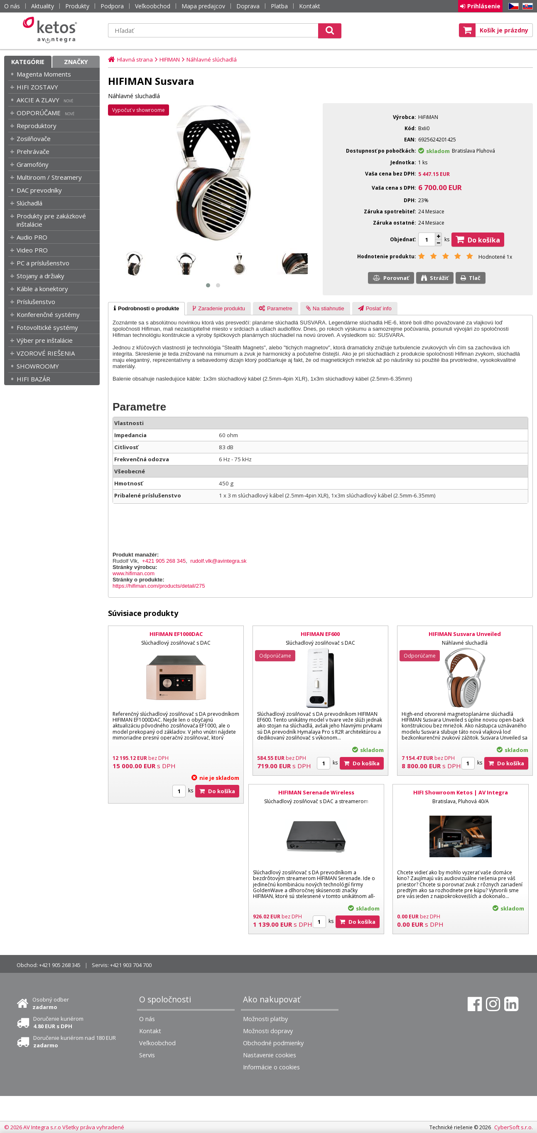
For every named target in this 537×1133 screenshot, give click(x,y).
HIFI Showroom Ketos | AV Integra (460, 792)
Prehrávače (33, 151)
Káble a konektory (42, 288)
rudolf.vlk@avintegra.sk (218, 561)
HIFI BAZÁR (33, 379)
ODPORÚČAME (39, 113)
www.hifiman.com (133, 573)
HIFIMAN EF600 (320, 634)
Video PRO (32, 250)
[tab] (146, 308)
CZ (512, 6)
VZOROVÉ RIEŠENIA (46, 353)
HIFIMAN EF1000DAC (176, 634)
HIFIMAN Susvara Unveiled (465, 634)
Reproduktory (36, 125)
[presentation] (146, 308)
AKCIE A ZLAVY (38, 100)
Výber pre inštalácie (45, 340)
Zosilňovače (34, 138)
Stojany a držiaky (40, 276)
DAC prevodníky (39, 190)
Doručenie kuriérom (58, 1022)
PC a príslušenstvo (43, 263)
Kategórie (27, 62)
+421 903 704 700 (131, 965)
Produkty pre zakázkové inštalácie (51, 220)
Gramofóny (33, 164)
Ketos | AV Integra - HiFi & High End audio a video (52, 30)
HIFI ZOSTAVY (37, 87)
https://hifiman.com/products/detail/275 (159, 586)
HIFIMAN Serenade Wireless (316, 792)
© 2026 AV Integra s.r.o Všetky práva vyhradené (64, 1127)
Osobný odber (50, 1003)
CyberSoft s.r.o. (513, 1127)
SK (526, 6)
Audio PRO (32, 237)
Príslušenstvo (36, 301)
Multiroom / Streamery (49, 177)
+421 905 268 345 (164, 561)
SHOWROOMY (38, 366)
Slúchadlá (29, 203)
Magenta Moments (44, 74)
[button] (208, 285)
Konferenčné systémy (48, 314)
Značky (76, 62)
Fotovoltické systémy (47, 327)
